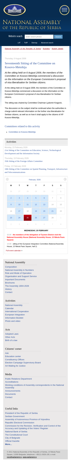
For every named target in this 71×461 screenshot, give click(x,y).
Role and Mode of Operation (18, 273)
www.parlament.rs (30, 457)
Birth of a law (11, 340)
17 (19, 211)
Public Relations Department (18, 379)
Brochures (10, 283)
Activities (46, 49)
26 (36, 218)
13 (44, 204)
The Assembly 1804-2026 (17, 286)
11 (28, 204)
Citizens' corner (13, 348)
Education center (13, 356)
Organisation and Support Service (21, 276)
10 (19, 204)
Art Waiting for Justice (15, 366)
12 (36, 204)
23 (11, 218)
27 (44, 218)
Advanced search (47, 43)
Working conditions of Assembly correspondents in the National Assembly (34, 386)
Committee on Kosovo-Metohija (22, 132)
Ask (7, 353)
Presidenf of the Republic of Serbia (21, 413)
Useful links (11, 408)
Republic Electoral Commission (19, 422)
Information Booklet (14, 318)
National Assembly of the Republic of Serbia (23, 49)
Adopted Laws (12, 334)
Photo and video (12, 321)
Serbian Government (15, 416)
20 (44, 211)
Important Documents (15, 279)
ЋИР (26, 43)
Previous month (7, 179)
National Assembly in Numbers (19, 270)
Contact (8, 292)
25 (28, 218)
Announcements (12, 391)
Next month (65, 179)
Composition (11, 267)
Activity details (57, 49)
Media (8, 374)
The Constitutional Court (16, 435)
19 (36, 211)
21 (52, 211)
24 (19, 218)
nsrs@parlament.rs (14, 457)
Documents (10, 394)
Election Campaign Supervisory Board (23, 362)
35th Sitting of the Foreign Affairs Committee (24, 161)
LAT (19, 43)
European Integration (15, 314)
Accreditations (11, 382)
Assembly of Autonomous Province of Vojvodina (27, 419)
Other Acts (10, 337)
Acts (7, 329)
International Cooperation (17, 311)
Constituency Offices (14, 359)
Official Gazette (12, 441)
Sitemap (34, 43)
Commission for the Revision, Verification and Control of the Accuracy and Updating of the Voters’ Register (33, 427)
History (8, 289)
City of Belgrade (12, 438)
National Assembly (15, 262)
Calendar (9, 308)
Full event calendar (13, 251)
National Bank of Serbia (16, 431)
